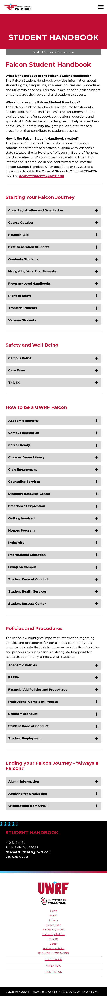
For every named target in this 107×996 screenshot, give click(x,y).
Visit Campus (53, 959)
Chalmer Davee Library (26, 457)
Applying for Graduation (27, 793)
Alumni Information (23, 781)
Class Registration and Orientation (35, 210)
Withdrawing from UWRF (28, 806)
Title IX (14, 382)
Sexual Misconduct (23, 714)
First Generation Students (28, 247)
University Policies (53, 934)
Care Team (16, 370)
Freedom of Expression (26, 506)
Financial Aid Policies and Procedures (37, 689)
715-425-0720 (17, 857)
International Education (27, 555)
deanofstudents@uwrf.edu (41, 176)
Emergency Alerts (53, 929)
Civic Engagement (22, 469)
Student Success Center (27, 603)
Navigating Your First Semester (33, 271)
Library (53, 920)
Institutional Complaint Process (33, 701)
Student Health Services (27, 591)
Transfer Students (22, 308)
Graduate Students (23, 259)
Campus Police (19, 358)
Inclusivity (16, 542)
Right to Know (19, 296)
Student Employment (25, 738)
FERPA (13, 677)
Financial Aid (18, 235)
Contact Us (53, 972)
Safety (53, 943)
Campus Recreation (23, 433)
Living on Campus (22, 567)
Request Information (53, 953)
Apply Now (53, 965)
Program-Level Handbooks (29, 283)
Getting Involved (21, 518)
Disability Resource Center (29, 494)
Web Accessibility (53, 948)
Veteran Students (22, 320)
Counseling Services (24, 481)
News (53, 910)
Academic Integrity (23, 420)
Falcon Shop (53, 925)
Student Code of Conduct (28, 579)
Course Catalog (20, 222)
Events (53, 915)
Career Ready (19, 445)
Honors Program (21, 530)
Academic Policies (22, 665)
